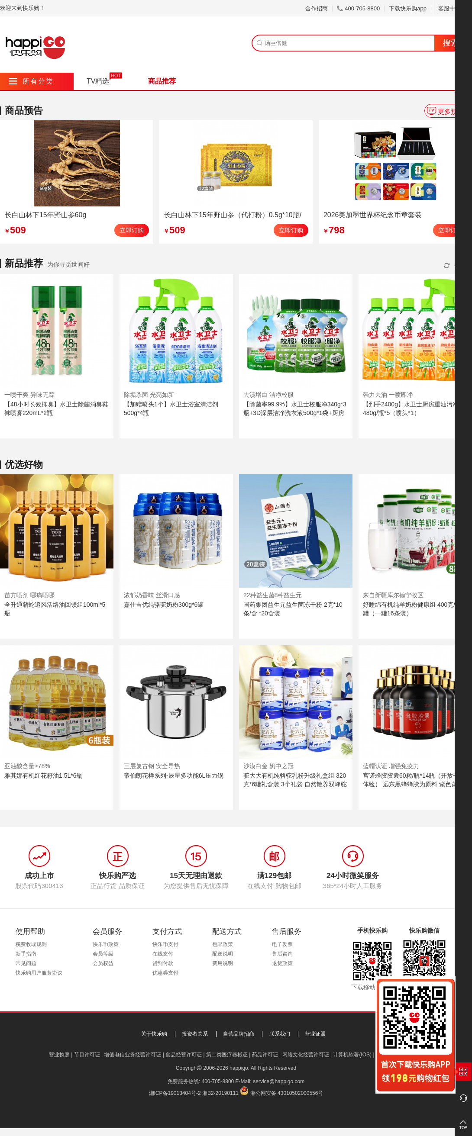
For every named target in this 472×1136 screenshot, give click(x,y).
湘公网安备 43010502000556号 (286, 1093)
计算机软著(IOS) (352, 1055)
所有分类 (31, 81)
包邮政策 (222, 944)
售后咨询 (282, 954)
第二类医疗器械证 (227, 1055)
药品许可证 (265, 1055)
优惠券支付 (165, 973)
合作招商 (316, 8)
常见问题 (26, 963)
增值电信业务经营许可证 (132, 1055)
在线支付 (162, 954)
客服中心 (452, 8)
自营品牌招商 (238, 1034)
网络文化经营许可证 (305, 1055)
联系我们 (279, 1034)
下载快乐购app (408, 8)
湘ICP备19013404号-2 (175, 1093)
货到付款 (162, 963)
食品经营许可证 (183, 1055)
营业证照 (315, 1034)
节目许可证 (87, 1055)
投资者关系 (195, 1034)
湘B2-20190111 (220, 1093)
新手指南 (26, 954)
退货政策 (282, 963)
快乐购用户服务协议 (39, 973)
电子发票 (282, 944)
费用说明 (222, 963)
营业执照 (59, 1055)
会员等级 (103, 954)
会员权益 (103, 963)
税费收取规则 (31, 944)
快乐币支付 (165, 944)
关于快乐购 (154, 1034)
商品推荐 (162, 81)
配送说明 (222, 954)
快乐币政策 (106, 944)
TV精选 (98, 81)
